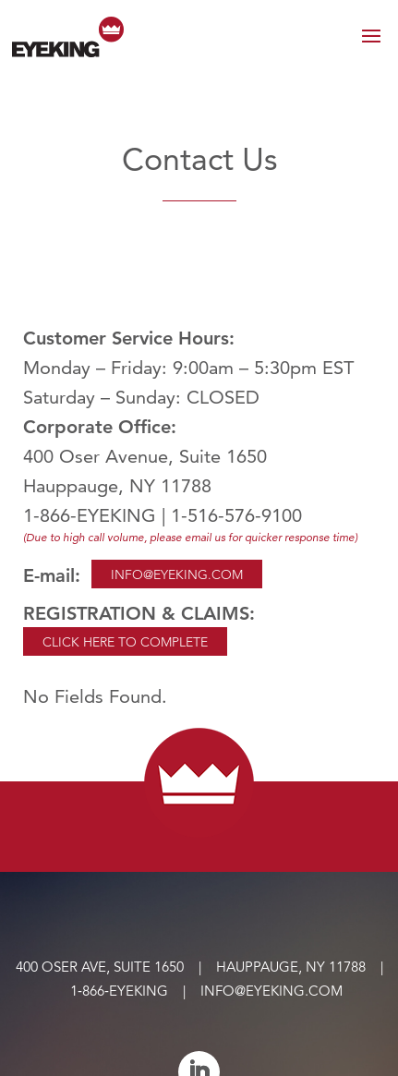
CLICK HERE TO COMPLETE (125, 642)
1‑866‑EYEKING (119, 990)
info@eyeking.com (271, 990)
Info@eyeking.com (177, 574)
